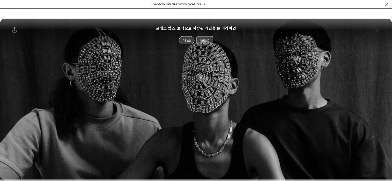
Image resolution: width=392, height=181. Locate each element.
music (204, 40)
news (187, 40)
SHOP (368, 13)
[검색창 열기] (380, 13)
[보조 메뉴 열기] (13, 13)
